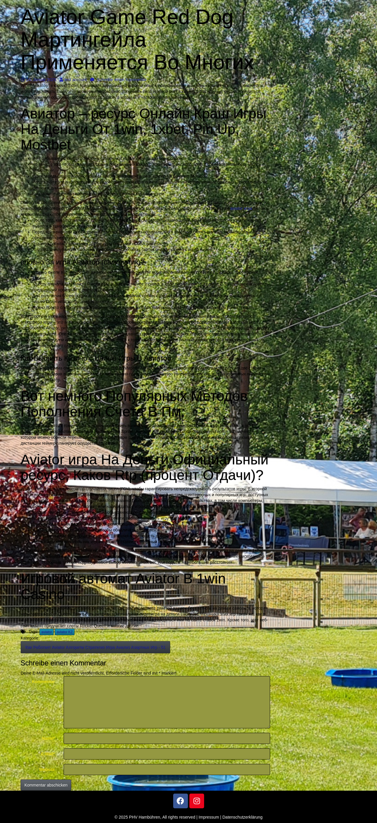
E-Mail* (48, 754)
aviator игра (241, 208)
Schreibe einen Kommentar (118, 79)
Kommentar (43, 681)
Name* (48, 738)
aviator (46, 632)
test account (73, 79)
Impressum (209, 817)
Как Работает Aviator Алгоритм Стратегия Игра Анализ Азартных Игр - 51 (95, 647)
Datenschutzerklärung (242, 817)
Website (47, 769)
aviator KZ (65, 632)
